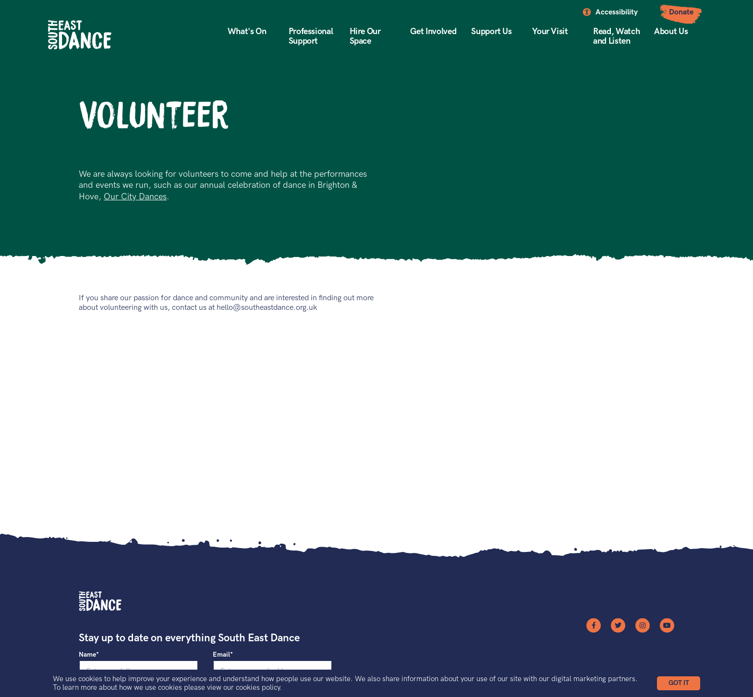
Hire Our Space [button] (365, 36)
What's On (247, 31)
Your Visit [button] (550, 31)
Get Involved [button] (433, 31)
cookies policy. (259, 687)
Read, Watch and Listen (616, 36)
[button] (678, 683)
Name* (89, 654)
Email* (223, 654)
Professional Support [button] (311, 36)
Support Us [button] (491, 31)
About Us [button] (671, 31)
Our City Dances (135, 197)
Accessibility (616, 12)
